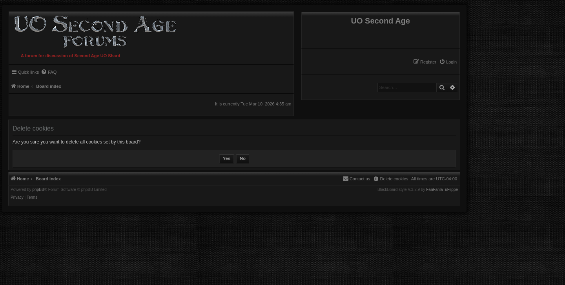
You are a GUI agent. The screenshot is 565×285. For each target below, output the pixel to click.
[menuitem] (448, 62)
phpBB (38, 190)
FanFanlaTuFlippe (442, 190)
